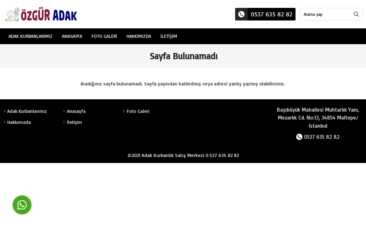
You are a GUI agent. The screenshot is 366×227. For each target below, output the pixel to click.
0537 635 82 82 (263, 14)
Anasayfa (72, 36)
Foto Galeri (104, 36)
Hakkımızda (139, 36)
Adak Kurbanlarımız (30, 36)
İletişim (168, 36)
